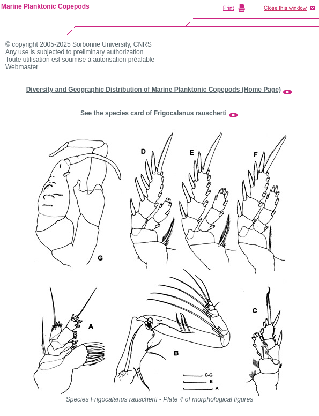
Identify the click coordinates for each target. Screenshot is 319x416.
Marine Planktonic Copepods (45, 6)
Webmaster (21, 67)
